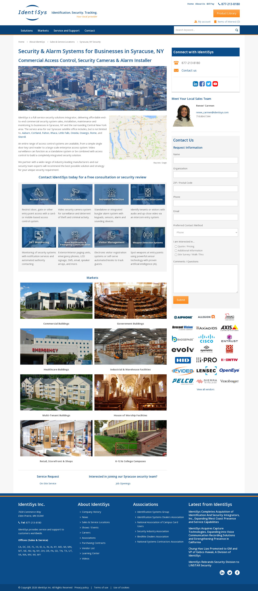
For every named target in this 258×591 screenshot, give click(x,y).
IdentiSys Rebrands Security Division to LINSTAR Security (214, 563)
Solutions (27, 30)
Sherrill (22, 136)
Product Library (226, 13)
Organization (180, 168)
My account (204, 21)
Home (190, 3)
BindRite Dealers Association (153, 536)
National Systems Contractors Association (160, 541)
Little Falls (63, 132)
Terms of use (101, 587)
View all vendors (205, 389)
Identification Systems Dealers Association (160, 517)
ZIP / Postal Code (182, 182)
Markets (43, 30)
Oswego (84, 132)
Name (176, 154)
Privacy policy (81, 587)
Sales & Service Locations (62, 41)
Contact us (189, 70)
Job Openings (123, 483)
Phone (176, 196)
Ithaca (53, 132)
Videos (85, 558)
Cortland (36, 132)
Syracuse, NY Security (90, 41)
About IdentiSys (37, 41)
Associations (89, 537)
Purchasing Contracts (93, 542)
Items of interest (227, 21)
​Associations (145, 504)
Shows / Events (90, 527)
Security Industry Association (153, 531)
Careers (86, 532)
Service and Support (67, 30)
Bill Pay (210, 3)
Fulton (45, 132)
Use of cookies (121, 587)
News (85, 517)
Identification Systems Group (153, 511)
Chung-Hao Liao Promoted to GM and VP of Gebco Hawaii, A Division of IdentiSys (213, 552)
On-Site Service (48, 483)
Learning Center (91, 553)
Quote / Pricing (186, 246)
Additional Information (190, 250)
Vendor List (88, 548)
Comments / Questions (185, 261)
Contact (90, 30)
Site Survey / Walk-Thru (191, 254)
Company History (91, 511)
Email (176, 211)
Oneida (74, 132)
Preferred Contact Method (188, 225)
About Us (200, 3)
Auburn (26, 132)
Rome (93, 132)
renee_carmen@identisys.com (212, 112)
